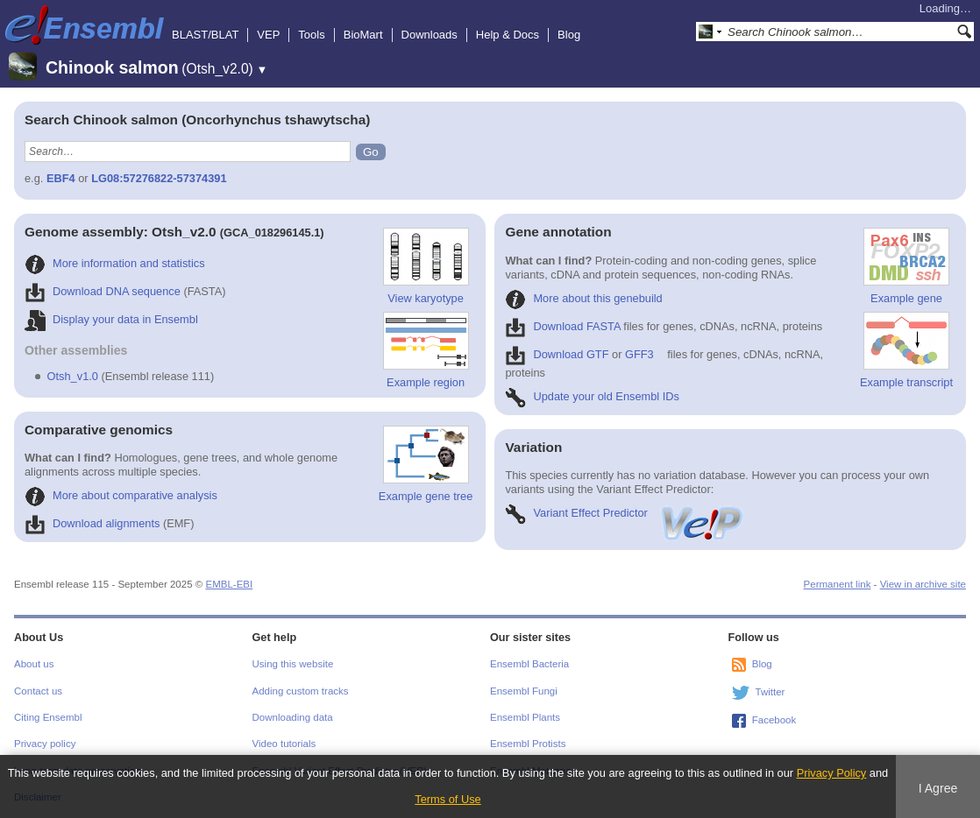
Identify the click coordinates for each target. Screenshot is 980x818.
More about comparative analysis (121, 495)
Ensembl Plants (525, 717)
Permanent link (837, 584)
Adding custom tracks (300, 691)
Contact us (38, 691)
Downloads (429, 34)
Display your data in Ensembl (111, 319)
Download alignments (92, 523)
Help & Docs (507, 34)
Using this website (293, 664)
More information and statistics (115, 263)
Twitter (770, 692)
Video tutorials (284, 743)
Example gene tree (425, 464)
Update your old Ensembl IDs (591, 396)
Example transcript (906, 350)
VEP (268, 34)
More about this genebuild (583, 298)
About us (33, 664)
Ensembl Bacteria (529, 664)
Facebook (774, 720)
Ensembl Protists (527, 743)
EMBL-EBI (228, 584)
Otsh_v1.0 (72, 376)
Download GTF (556, 354)
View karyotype (426, 266)
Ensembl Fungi (523, 691)
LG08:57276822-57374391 (158, 178)
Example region (426, 350)
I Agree (938, 788)
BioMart (363, 34)
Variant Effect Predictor (625, 512)
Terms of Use (447, 799)
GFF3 (639, 354)
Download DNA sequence (103, 291)
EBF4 (60, 178)
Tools (311, 34)
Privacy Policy (832, 772)
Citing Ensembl (48, 717)
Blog (568, 34)
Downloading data (292, 717)
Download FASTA (562, 326)
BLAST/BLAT (205, 34)
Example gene (906, 266)
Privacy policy (44, 743)
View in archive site (923, 584)
